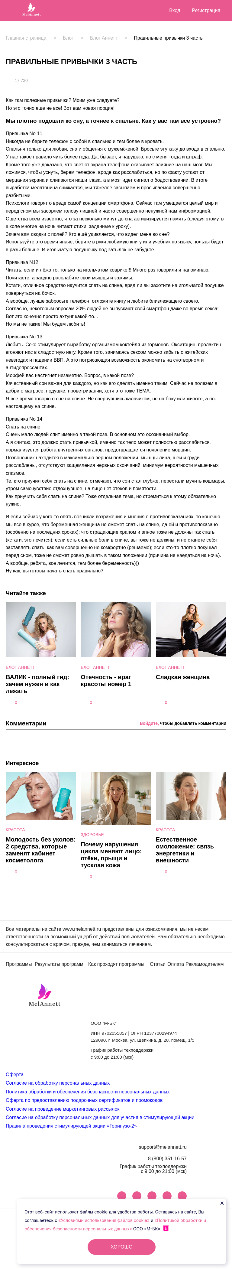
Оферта (15, 1074)
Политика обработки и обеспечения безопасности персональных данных (88, 1091)
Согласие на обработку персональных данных (58, 1083)
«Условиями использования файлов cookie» (104, 1220)
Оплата (175, 964)
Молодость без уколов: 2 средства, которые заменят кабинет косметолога (41, 850)
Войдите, (149, 723)
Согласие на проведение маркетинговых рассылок (62, 1109)
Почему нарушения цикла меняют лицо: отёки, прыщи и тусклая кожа (111, 854)
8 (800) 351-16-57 (167, 1158)
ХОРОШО (121, 1246)
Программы (19, 964)
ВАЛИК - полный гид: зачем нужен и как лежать (37, 684)
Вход (174, 10)
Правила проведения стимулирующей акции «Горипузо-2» (71, 1125)
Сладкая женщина (183, 677)
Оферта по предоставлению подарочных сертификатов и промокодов (84, 1100)
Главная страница (26, 38)
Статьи (158, 964)
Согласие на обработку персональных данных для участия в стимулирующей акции (100, 1117)
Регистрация (206, 10)
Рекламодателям (204, 964)
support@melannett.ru (163, 1147)
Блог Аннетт (103, 38)
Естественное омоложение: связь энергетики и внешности (185, 850)
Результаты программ (59, 964)
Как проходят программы (116, 964)
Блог (68, 38)
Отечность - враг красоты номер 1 (106, 680)
